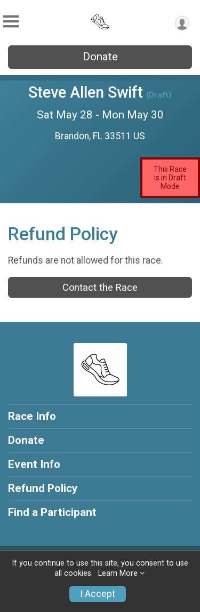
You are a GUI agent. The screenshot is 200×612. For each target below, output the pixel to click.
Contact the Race (100, 287)
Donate (100, 56)
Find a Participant (52, 512)
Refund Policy (42, 488)
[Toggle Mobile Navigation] (10, 22)
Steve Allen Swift (85, 92)
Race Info (32, 416)
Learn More (118, 573)
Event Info (34, 464)
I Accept (97, 594)
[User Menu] (182, 23)
